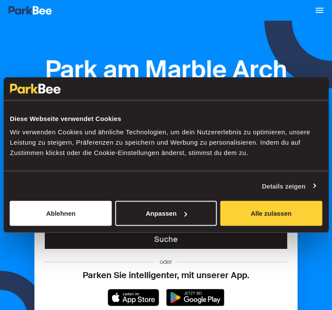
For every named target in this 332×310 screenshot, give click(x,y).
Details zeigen (283, 185)
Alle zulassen (271, 213)
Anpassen (166, 213)
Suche (166, 239)
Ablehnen (60, 213)
